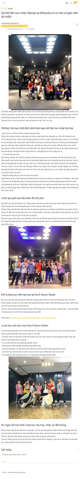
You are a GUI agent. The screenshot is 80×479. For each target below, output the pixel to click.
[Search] (71, 3)
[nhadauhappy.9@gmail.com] (11, 23)
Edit (27, 475)
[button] (67, 3)
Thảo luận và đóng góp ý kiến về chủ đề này (15, 26)
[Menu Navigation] (4, 3)
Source (23, 475)
